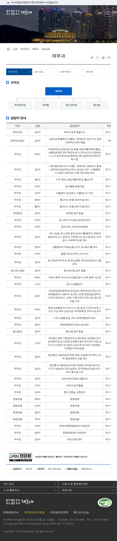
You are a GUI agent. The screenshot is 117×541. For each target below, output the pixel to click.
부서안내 (25, 49)
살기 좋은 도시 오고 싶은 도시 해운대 (19, 12)
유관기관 (67, 490)
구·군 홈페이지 (11, 490)
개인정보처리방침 (34, 512)
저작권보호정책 (59, 512)
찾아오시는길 (81, 512)
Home (8, 49)
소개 (15, 49)
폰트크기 (97, 57)
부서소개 (46, 49)
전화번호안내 (11, 512)
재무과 (35, 49)
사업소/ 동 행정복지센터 (75, 484)
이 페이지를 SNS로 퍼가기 (108, 57)
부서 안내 (9, 484)
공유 (91, 57)
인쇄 (103, 57)
